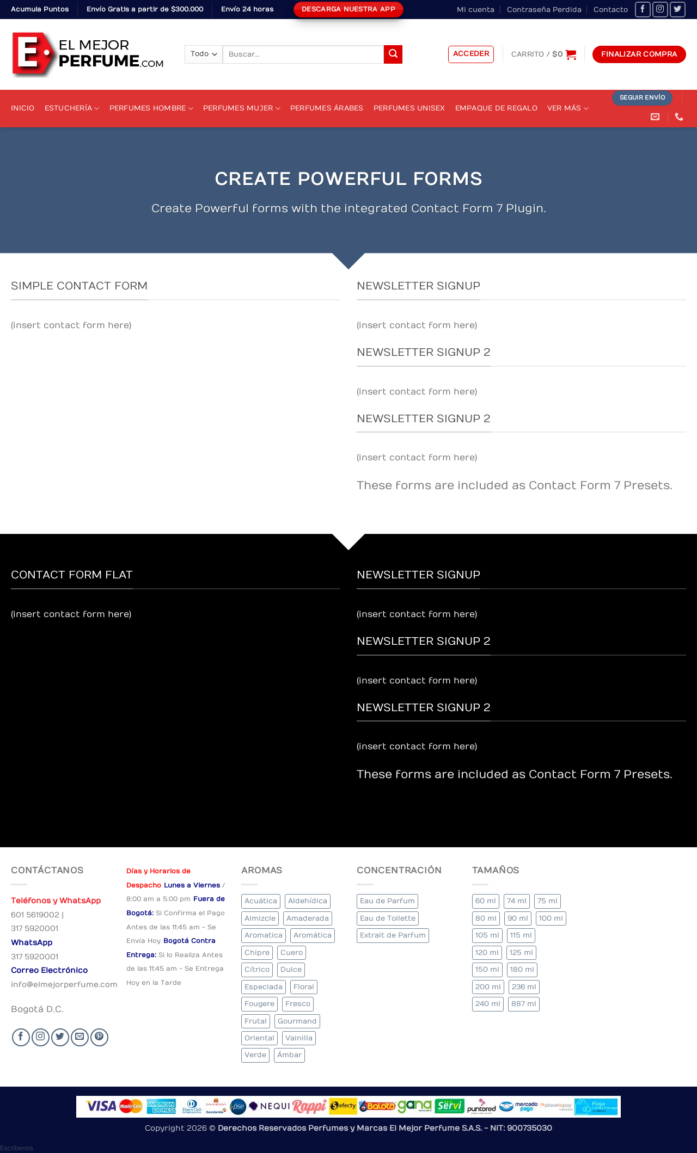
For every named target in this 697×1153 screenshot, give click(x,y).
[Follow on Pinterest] (99, 1037)
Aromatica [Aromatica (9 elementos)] (263, 935)
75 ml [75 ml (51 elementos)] (547, 901)
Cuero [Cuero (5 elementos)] (291, 952)
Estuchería (72, 108)
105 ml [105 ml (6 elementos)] (487, 935)
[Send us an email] (80, 1037)
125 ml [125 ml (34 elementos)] (521, 952)
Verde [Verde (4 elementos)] (255, 1055)
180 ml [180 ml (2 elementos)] (522, 969)
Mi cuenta (475, 9)
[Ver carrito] (543, 54)
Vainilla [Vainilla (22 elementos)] (299, 1038)
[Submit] (393, 54)
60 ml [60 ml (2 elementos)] (485, 901)
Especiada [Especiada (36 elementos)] (263, 987)
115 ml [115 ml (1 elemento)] (521, 935)
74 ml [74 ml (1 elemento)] (517, 901)
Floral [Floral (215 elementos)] (304, 987)
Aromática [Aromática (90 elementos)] (313, 935)
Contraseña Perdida (544, 9)
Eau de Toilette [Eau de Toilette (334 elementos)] (387, 918)
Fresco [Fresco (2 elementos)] (297, 1004)
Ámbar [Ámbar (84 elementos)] (289, 1055)
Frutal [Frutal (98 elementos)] (255, 1021)
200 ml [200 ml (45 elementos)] (488, 987)
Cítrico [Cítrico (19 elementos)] (257, 969)
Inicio (23, 108)
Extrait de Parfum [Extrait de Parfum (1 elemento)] (393, 935)
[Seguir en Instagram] (660, 9)
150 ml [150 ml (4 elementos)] (487, 969)
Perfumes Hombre (151, 108)
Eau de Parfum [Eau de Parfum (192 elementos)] (387, 901)
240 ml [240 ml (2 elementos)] (487, 1004)
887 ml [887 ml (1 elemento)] (523, 1004)
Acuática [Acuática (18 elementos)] (260, 901)
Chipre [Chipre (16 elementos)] (257, 952)
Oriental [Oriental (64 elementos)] (259, 1038)
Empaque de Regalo (496, 108)
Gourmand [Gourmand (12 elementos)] (297, 1021)
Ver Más (568, 108)
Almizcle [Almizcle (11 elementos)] (260, 918)
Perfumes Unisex (409, 108)
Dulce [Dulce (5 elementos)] (291, 969)
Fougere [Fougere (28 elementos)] (259, 1004)
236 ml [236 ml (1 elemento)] (524, 987)
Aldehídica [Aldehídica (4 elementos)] (307, 901)
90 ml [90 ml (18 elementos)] (518, 918)
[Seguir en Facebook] (643, 9)
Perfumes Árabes (327, 108)
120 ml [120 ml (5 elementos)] (487, 952)
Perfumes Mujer (241, 108)
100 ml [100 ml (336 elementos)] (551, 918)
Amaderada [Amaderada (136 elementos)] (307, 918)
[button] (471, 54)
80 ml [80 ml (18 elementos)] (486, 918)
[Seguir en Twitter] (678, 9)
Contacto (611, 9)
